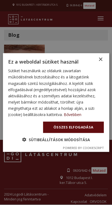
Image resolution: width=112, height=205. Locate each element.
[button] (56, 139)
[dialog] (56, 102)
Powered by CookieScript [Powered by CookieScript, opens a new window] (83, 148)
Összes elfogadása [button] (73, 127)
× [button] (100, 60)
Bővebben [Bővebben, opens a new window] (72, 114)
